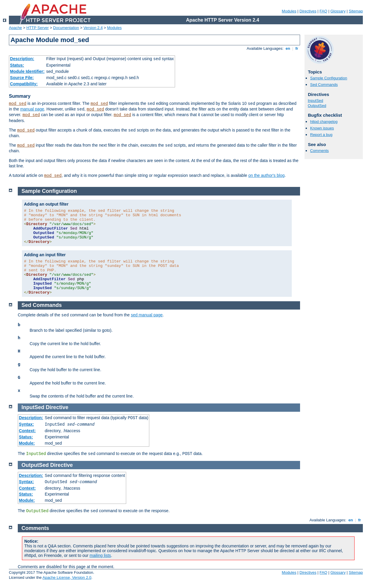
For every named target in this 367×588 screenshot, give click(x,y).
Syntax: (26, 424)
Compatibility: (24, 83)
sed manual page (147, 315)
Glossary (337, 11)
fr (296, 48)
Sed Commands (324, 84)
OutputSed (317, 105)
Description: (22, 58)
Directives (307, 11)
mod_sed (17, 103)
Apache (15, 27)
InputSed (315, 100)
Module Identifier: (27, 71)
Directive (57, 407)
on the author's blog (266, 175)
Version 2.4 (93, 27)
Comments (319, 150)
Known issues (322, 128)
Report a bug (321, 134)
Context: (27, 430)
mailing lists (100, 555)
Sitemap (356, 11)
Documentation (66, 27)
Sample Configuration (328, 78)
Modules (289, 11)
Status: (17, 65)
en (288, 48)
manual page (32, 109)
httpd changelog (324, 121)
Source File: (22, 77)
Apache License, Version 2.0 (66, 577)
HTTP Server (37, 27)
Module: (27, 443)
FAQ (323, 11)
